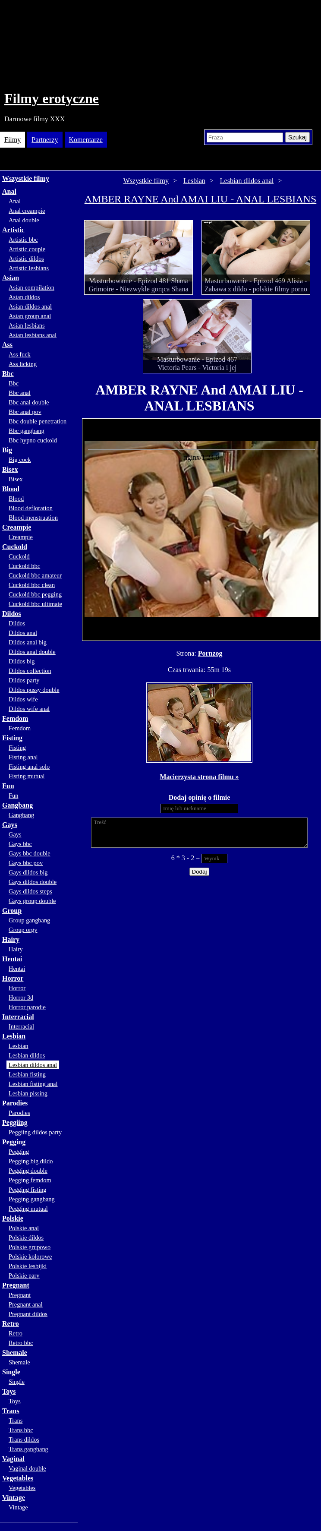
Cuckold (14, 546)
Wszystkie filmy (25, 178)
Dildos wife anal (29, 708)
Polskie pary (24, 1275)
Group (12, 910)
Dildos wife (23, 699)
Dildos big (22, 661)
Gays (9, 824)
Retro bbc (21, 1342)
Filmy (12, 139)
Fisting (12, 738)
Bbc (8, 373)
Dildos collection (30, 670)
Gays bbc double (29, 853)
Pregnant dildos (28, 1313)
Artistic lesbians (29, 268)
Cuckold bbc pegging (35, 594)
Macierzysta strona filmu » (199, 776)
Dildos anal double (32, 651)
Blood (10, 488)
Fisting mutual (27, 776)
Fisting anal (23, 757)
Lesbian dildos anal (33, 1064)
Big (7, 450)
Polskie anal (24, 1228)
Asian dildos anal (30, 306)
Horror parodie (27, 1007)
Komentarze (86, 139)
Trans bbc (21, 1430)
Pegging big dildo (31, 1161)
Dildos (11, 613)
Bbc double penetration (37, 421)
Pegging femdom (30, 1180)
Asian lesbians (27, 325)
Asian (10, 277)
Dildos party (24, 680)
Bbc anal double (29, 402)
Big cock (20, 459)
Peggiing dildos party (35, 1132)
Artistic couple (27, 249)
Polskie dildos (26, 1237)
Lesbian (13, 1036)
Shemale (14, 1352)
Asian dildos (24, 297)
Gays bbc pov (26, 862)
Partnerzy (44, 139)
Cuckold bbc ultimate (35, 603)
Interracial (18, 1016)
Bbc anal (20, 392)
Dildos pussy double (34, 689)
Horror (12, 978)
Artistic (13, 230)
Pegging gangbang (32, 1199)
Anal (9, 191)
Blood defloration (31, 508)
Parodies (15, 1103)
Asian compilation (31, 287)
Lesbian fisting (27, 1074)
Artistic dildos (26, 258)
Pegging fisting (28, 1189)
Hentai (12, 959)
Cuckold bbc (24, 565)
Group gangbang (29, 920)
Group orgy (23, 929)
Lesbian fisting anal (33, 1083)
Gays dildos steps (30, 891)
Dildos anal (23, 632)
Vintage (13, 1497)
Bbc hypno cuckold (33, 440)
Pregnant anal (26, 1304)
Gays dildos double (33, 881)
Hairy (10, 939)
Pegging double (28, 1170)
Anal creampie (27, 210)
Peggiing (15, 1122)
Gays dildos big (28, 872)
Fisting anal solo (29, 766)
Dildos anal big (28, 642)
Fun (8, 785)
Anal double (24, 220)
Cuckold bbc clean (32, 584)
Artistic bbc (23, 239)
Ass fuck (20, 354)
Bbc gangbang (26, 430)
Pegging (13, 1142)
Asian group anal (30, 316)
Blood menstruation (33, 517)
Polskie (12, 1218)
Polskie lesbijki (28, 1266)
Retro (10, 1323)
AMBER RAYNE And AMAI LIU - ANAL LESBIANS (201, 199)
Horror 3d (21, 997)
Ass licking (23, 363)
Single (11, 1372)
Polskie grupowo (29, 1247)
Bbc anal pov (25, 411)
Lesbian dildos (27, 1055)
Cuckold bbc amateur (35, 575)
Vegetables (17, 1478)
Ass (7, 344)
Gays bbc (20, 843)
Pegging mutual (28, 1208)
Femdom (15, 718)
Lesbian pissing (28, 1093)
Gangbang (17, 805)
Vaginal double (27, 1468)
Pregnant (15, 1285)
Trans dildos (24, 1439)
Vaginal (13, 1458)
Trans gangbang (28, 1449)
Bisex (10, 469)
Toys (9, 1391)
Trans (10, 1410)
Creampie (16, 527)
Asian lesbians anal (33, 334)
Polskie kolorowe (30, 1256)
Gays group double (32, 900)
